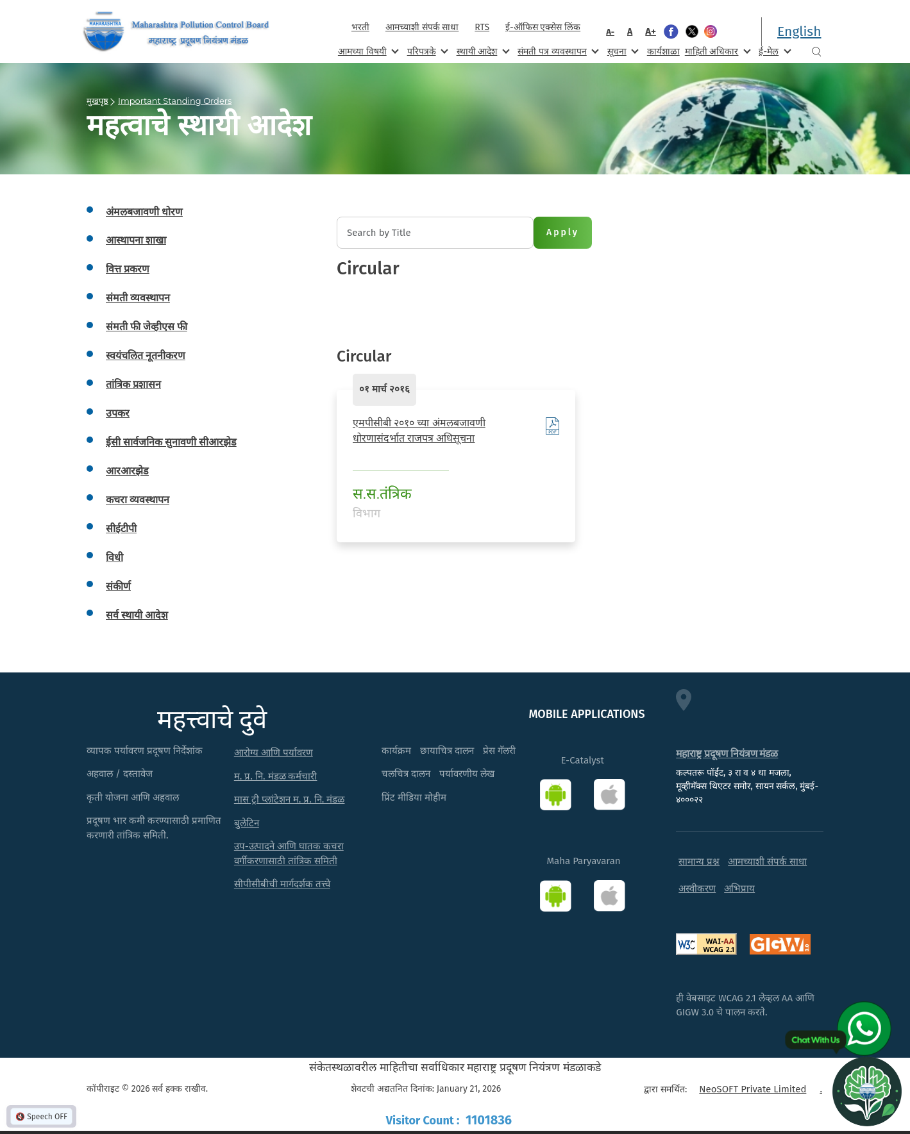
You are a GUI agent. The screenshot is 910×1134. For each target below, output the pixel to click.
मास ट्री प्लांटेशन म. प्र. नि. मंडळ (289, 799)
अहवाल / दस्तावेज (120, 774)
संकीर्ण (118, 586)
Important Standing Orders (175, 101)
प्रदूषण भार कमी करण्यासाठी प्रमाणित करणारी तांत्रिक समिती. (154, 828)
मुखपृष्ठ (97, 101)
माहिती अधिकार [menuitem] (716, 51)
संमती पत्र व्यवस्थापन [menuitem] (557, 51)
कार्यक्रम (396, 750)
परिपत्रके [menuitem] (426, 51)
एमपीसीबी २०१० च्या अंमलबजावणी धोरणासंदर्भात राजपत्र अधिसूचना (419, 430)
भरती (360, 27)
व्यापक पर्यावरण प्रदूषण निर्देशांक (145, 750)
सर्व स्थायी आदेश (137, 615)
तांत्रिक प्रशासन (133, 384)
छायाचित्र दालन (447, 750)
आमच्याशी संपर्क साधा (422, 27)
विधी (114, 557)
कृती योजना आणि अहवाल (133, 797)
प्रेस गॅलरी (499, 750)
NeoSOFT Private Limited (752, 1089)
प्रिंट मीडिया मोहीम (414, 797)
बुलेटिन (246, 823)
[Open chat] (867, 1091)
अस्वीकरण (697, 888)
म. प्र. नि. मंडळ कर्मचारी (275, 776)
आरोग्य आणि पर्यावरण (273, 752)
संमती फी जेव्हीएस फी (146, 327)
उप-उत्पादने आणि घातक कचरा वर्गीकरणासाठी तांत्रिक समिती (289, 853)
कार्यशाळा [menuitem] (663, 51)
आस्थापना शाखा (136, 240)
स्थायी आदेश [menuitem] (482, 51)
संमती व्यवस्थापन (138, 298)
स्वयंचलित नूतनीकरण (145, 355)
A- (610, 32)
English (799, 31)
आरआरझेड (127, 471)
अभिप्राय (739, 888)
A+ (650, 31)
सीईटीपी (121, 528)
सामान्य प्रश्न (699, 861)
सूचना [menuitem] (622, 51)
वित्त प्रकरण (127, 269)
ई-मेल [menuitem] (773, 51)
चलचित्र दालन (406, 774)
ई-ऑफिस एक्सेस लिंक (542, 27)
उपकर (118, 413)
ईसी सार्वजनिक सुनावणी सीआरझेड (171, 442)
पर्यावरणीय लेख (466, 774)
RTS (482, 27)
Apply (562, 232)
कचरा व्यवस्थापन (137, 500)
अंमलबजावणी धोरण (144, 212)
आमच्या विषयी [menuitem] (367, 51)
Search (816, 51)
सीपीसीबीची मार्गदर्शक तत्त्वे (282, 884)
